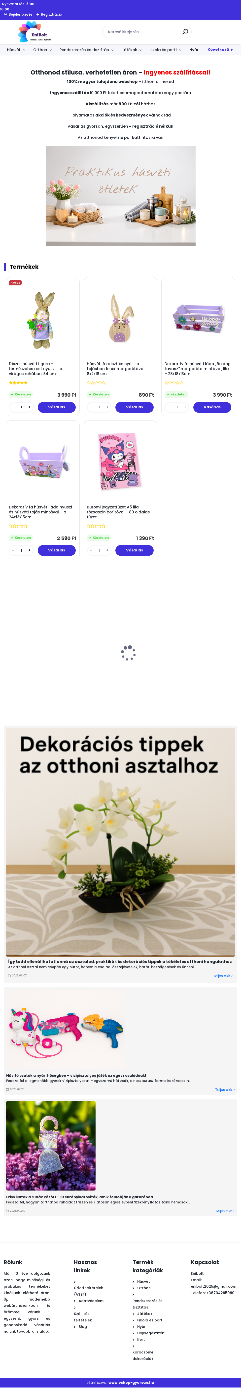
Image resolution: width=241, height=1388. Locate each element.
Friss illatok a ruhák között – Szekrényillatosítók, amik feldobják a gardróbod (79, 1197)
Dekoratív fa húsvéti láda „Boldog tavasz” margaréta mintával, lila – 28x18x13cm (198, 369)
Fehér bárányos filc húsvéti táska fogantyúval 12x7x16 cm (30, 672)
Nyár (194, 49)
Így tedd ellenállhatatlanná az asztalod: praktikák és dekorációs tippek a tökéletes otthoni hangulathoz (120, 962)
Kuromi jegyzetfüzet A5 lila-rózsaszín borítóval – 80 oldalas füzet (118, 512)
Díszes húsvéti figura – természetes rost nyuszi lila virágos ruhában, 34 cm (36, 369)
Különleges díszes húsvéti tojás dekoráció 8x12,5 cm (85, 672)
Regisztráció (51, 14)
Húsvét (14, 49)
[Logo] (34, 32)
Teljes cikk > (223, 976)
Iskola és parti (163, 49)
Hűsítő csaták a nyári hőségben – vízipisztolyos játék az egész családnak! (76, 1076)
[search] (186, 34)
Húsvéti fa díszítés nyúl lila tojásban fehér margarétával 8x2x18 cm (115, 369)
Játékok (129, 49)
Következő (218, 49)
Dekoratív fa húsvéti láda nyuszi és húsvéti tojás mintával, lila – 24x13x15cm (40, 512)
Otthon (40, 49)
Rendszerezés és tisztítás (84, 49)
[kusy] (21, 407)
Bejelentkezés (21, 14)
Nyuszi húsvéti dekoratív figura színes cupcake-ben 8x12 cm (142, 672)
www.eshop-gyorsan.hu (131, 1383)
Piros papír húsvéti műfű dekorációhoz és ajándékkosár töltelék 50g (197, 675)
